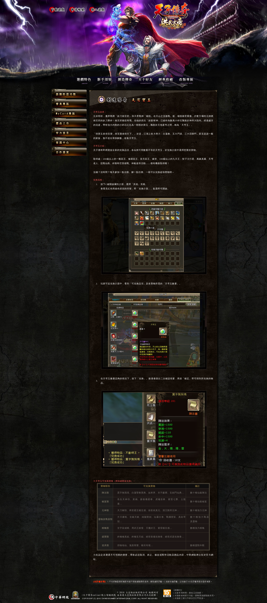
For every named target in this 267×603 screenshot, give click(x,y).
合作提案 (69, 151)
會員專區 (69, 103)
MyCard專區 (69, 113)
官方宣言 (69, 132)
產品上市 (69, 122)
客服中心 (69, 142)
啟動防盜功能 (69, 93)
